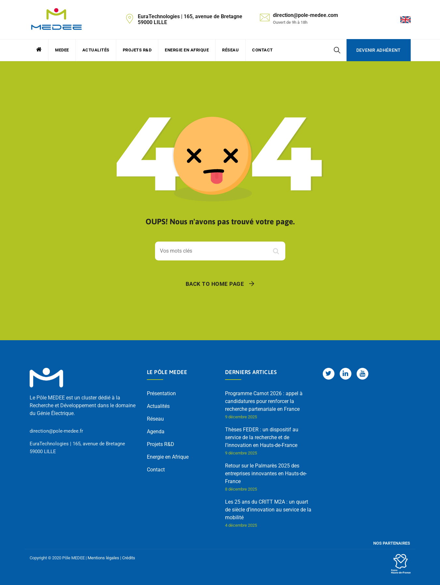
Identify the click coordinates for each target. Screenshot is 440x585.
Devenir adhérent (378, 50)
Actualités (95, 50)
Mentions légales (103, 557)
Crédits (128, 557)
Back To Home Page (215, 284)
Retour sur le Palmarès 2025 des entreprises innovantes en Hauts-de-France (266, 473)
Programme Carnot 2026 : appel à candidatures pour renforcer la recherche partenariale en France (264, 401)
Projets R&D (137, 50)
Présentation (161, 393)
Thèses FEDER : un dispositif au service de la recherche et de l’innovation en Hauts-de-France (261, 437)
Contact (262, 50)
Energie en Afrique (187, 50)
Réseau (230, 50)
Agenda (155, 431)
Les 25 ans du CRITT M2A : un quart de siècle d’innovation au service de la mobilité (268, 510)
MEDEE (62, 50)
